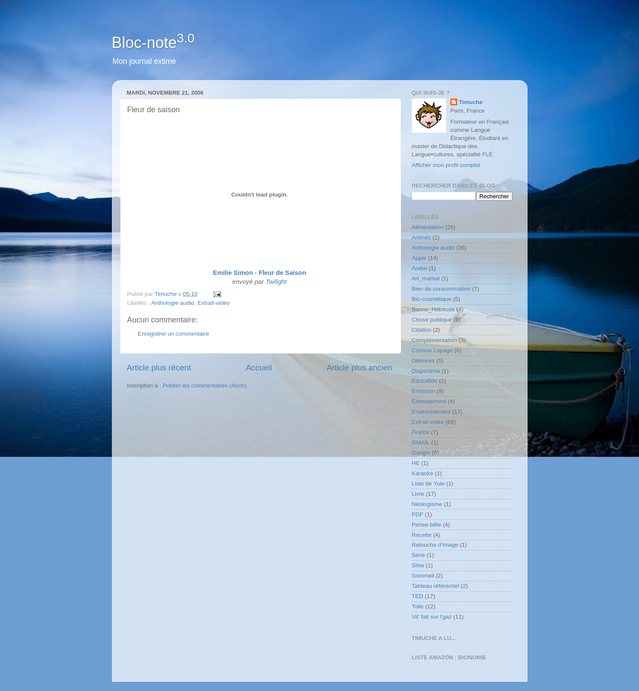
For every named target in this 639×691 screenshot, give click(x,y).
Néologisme (427, 504)
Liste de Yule (428, 483)
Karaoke (422, 473)
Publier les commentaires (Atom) (205, 385)
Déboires (423, 360)
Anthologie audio (173, 303)
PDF (417, 514)
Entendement (429, 401)
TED (417, 596)
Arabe (419, 268)
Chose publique (432, 319)
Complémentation (434, 340)
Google (421, 453)
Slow (418, 565)
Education (425, 381)
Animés (421, 237)
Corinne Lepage (432, 350)
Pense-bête (426, 524)
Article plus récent (159, 367)
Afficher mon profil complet (446, 165)
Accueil (259, 367)
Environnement (431, 411)
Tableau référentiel (435, 586)
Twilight (276, 281)
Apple (419, 258)
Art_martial (426, 278)
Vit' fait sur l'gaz (432, 617)
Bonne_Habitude (433, 309)
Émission (423, 391)
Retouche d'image (435, 545)
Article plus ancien (359, 367)
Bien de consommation (441, 289)
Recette (422, 535)
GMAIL (421, 442)
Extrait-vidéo (214, 303)
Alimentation (428, 227)
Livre (418, 494)
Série (419, 555)
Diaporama (426, 371)
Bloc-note (153, 42)
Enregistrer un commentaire (174, 334)
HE (416, 463)
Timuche (471, 102)
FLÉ (487, 154)
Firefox (420, 432)
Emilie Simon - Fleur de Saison (259, 272)
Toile (418, 606)
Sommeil (423, 575)
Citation (422, 330)
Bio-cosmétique (432, 299)
